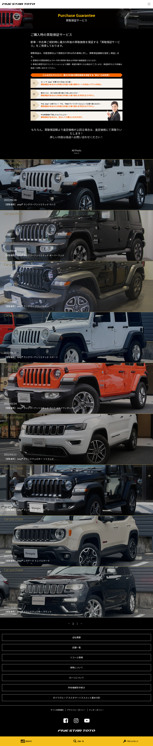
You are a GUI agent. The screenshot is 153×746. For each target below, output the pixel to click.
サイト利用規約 (57, 710)
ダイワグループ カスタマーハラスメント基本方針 (76, 697)
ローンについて (76, 677)
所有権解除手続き (76, 687)
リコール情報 (76, 657)
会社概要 (76, 637)
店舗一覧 (78, 741)
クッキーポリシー (96, 710)
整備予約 (26, 741)
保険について (76, 667)
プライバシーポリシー (76, 710)
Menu (149, 4)
